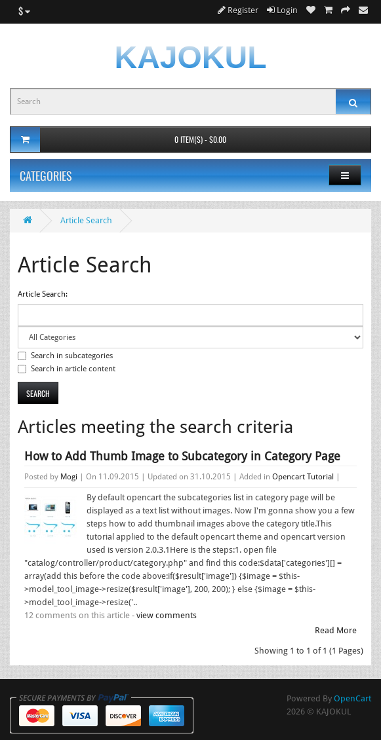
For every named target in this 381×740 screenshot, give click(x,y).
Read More (336, 630)
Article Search (86, 220)
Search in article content (66, 368)
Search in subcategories (65, 355)
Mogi (68, 476)
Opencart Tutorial (303, 476)
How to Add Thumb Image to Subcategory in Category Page (182, 456)
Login (282, 10)
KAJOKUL (190, 57)
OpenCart (352, 698)
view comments (166, 615)
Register (238, 10)
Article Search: (43, 294)
